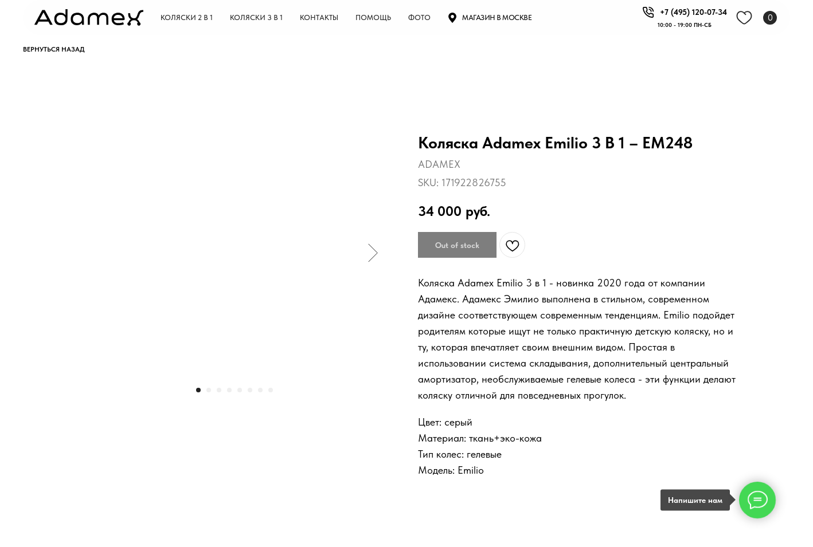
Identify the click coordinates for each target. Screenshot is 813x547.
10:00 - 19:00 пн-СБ (685, 24)
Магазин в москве (496, 17)
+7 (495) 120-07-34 (693, 12)
